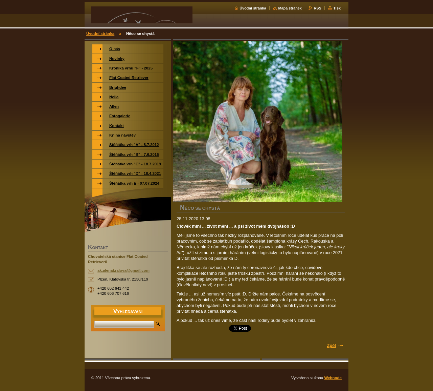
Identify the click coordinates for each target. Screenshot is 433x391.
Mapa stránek (290, 8)
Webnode (333, 378)
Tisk (337, 8)
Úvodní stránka (253, 8)
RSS (317, 8)
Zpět (331, 345)
